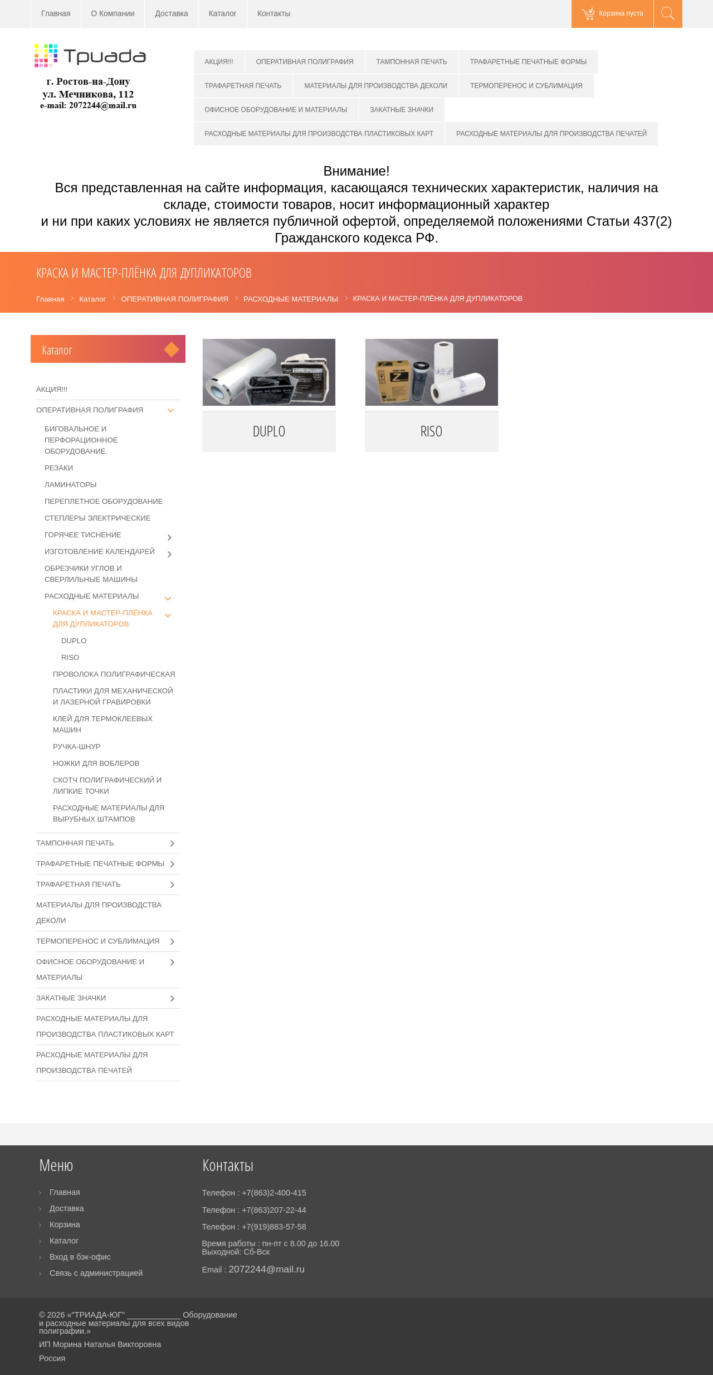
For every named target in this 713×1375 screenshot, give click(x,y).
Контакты (274, 13)
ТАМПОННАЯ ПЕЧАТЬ (412, 62)
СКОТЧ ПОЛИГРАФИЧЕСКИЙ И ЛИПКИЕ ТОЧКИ (107, 785)
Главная (56, 13)
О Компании (113, 13)
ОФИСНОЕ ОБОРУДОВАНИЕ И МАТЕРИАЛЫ (276, 110)
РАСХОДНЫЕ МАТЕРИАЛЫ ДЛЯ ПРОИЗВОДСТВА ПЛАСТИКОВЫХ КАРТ (319, 134)
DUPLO (269, 431)
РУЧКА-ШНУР (76, 746)
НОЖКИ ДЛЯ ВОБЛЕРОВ (96, 763)
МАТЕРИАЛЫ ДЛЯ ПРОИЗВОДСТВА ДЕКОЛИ (375, 86)
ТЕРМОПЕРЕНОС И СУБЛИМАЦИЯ (526, 86)
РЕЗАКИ (59, 468)
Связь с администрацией (96, 1273)
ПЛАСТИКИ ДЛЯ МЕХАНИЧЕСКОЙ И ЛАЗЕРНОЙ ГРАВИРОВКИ (113, 696)
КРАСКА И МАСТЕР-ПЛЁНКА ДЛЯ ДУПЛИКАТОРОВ (116, 618)
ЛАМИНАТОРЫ (70, 484)
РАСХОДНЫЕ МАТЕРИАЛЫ (112, 596)
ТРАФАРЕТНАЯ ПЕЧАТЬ (243, 86)
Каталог (223, 13)
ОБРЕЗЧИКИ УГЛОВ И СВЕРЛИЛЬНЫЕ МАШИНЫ (91, 574)
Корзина (65, 1224)
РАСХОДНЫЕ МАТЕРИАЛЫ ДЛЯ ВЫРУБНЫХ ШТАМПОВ (108, 813)
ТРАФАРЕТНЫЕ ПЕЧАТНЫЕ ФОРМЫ (528, 62)
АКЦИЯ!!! (219, 62)
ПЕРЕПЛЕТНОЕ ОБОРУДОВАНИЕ (104, 501)
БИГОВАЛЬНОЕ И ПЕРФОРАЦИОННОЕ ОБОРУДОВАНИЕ (81, 440)
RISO (431, 431)
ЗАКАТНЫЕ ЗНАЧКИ (401, 110)
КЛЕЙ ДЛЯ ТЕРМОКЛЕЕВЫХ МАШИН (103, 724)
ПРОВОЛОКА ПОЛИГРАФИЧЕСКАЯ (114, 674)
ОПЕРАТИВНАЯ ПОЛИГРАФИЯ (305, 62)
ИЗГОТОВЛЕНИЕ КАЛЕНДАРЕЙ (112, 551)
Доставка (171, 13)
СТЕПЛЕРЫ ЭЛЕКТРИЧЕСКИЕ (98, 518)
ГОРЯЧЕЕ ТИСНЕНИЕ (112, 535)
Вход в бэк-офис (80, 1256)
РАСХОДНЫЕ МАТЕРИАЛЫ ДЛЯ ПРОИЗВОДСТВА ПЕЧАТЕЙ (551, 134)
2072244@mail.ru (266, 1269)
